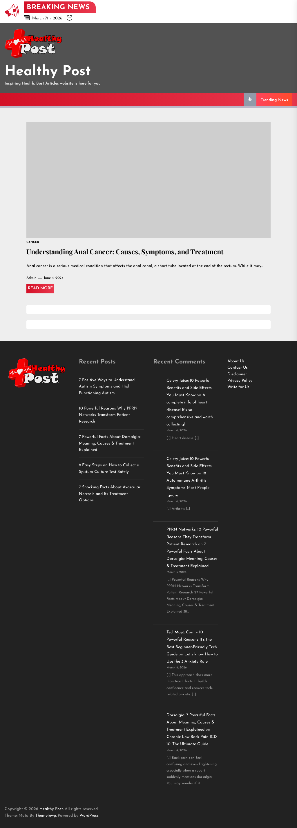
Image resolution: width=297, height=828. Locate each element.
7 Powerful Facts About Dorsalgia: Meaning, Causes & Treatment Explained (109, 443)
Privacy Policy (239, 381)
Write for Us (238, 387)
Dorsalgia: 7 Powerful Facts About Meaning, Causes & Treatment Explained (190, 722)
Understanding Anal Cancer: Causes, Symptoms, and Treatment (128, 251)
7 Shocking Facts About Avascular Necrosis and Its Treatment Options (109, 494)
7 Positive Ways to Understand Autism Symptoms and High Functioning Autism (107, 387)
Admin (31, 278)
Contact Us (237, 368)
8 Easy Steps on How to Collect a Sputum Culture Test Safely (109, 468)
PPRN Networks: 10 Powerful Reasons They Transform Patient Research (192, 537)
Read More (40, 288)
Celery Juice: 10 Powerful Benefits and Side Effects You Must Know (189, 388)
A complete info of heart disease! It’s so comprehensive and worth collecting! (189, 410)
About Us (236, 361)
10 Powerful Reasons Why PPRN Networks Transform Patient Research (108, 415)
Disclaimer (237, 374)
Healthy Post (48, 72)
